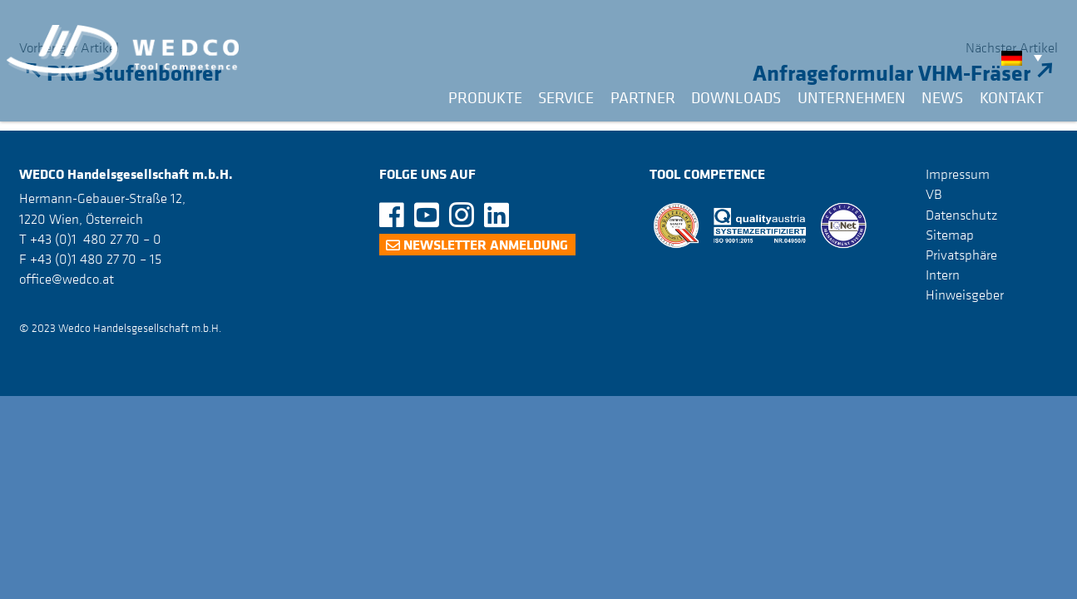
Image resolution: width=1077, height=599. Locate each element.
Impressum (958, 174)
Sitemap (950, 234)
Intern (943, 274)
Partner (642, 97)
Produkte (485, 97)
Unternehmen (852, 97)
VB (934, 194)
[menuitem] (1025, 57)
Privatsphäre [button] (961, 254)
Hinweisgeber (965, 294)
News (942, 97)
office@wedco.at (66, 278)
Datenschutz (961, 214)
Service (566, 97)
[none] (1025, 57)
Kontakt (1012, 97)
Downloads (736, 97)
